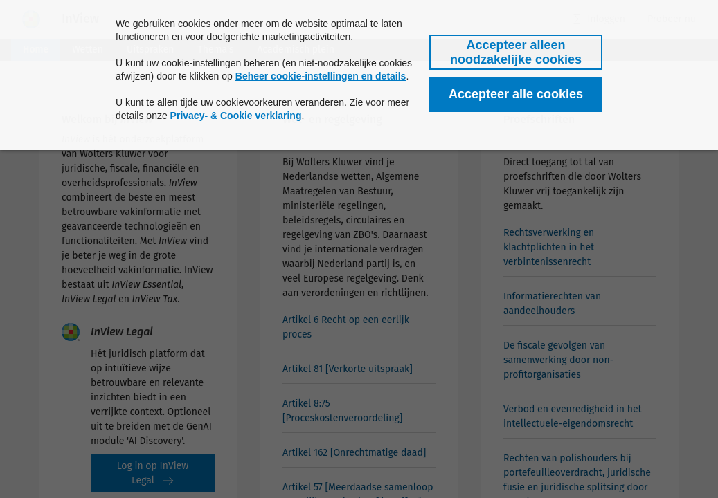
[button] (515, 52)
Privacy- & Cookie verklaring (236, 115)
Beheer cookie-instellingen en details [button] (320, 76)
